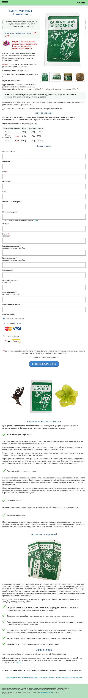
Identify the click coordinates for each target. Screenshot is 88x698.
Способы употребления (46, 677)
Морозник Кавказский (13, 677)
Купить (81, 2)
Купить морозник (76, 677)
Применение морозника (30, 677)
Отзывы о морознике (62, 677)
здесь (36, 220)
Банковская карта (14, 324)
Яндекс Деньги (13, 336)
